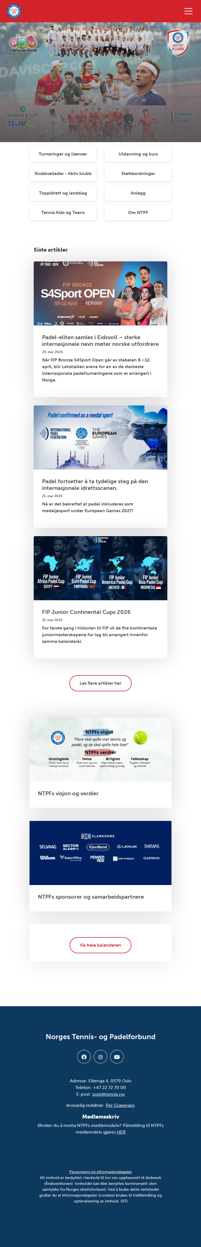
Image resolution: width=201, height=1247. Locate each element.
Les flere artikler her (100, 683)
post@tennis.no (108, 1094)
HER (121, 1132)
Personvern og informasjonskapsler (100, 1172)
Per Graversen (120, 1105)
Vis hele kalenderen (100, 945)
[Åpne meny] (190, 11)
